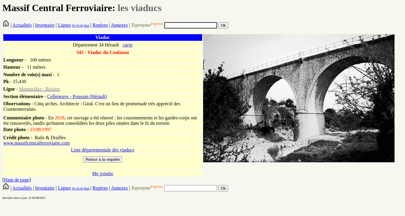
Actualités (22, 25)
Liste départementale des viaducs (102, 149)
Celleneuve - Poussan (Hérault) (77, 96)
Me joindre (102, 173)
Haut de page (16, 179)
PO (74, 25)
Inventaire (44, 25)
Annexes (119, 25)
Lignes (64, 25)
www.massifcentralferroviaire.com (36, 143)
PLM (79, 25)
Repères (100, 25)
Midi (86, 25)
